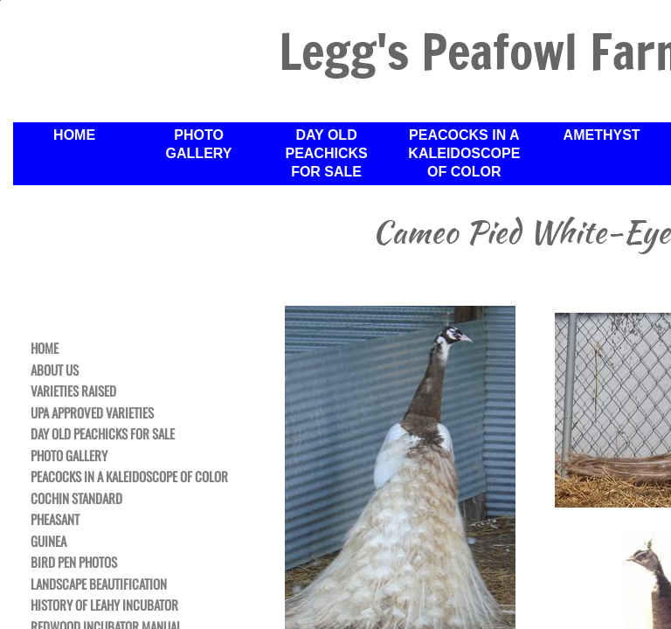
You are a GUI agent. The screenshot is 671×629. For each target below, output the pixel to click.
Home (74, 135)
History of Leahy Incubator (104, 605)
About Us (55, 370)
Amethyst (602, 135)
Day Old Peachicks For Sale (326, 153)
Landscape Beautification (99, 584)
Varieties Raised (73, 391)
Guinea (48, 541)
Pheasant (55, 520)
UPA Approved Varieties (92, 413)
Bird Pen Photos (74, 562)
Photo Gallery (199, 144)
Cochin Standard (76, 499)
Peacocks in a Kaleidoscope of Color (464, 153)
